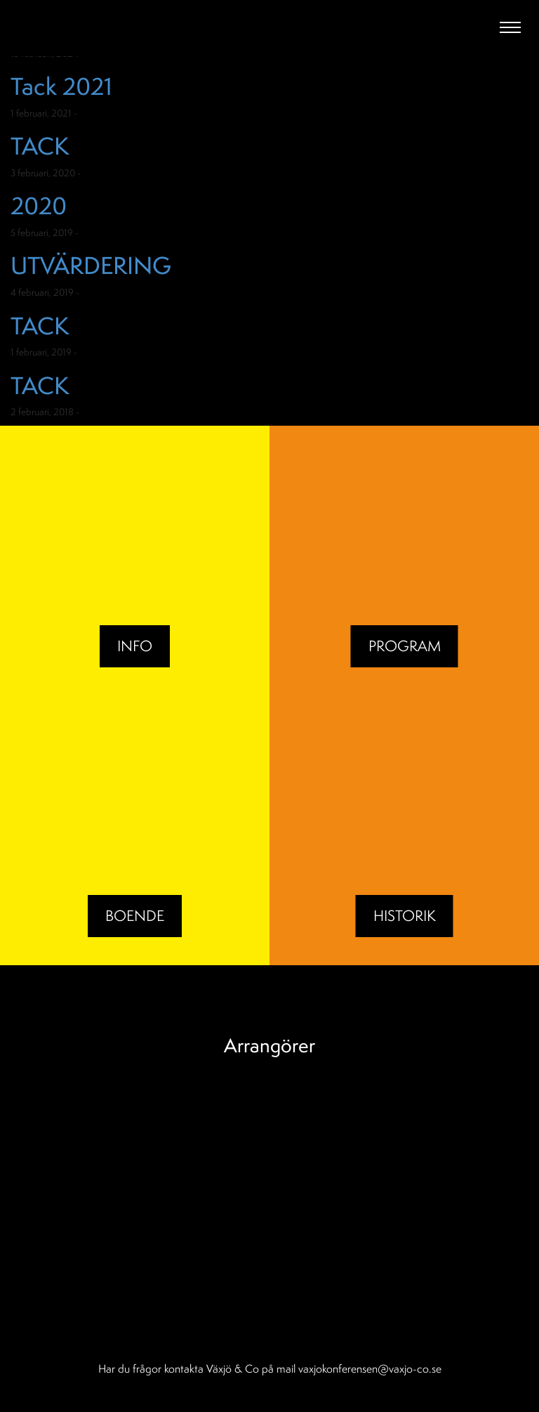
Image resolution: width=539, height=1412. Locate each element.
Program (404, 646)
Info (134, 646)
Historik (404, 916)
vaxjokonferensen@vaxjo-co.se (369, 1368)
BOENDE (134, 916)
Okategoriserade (116, 113)
